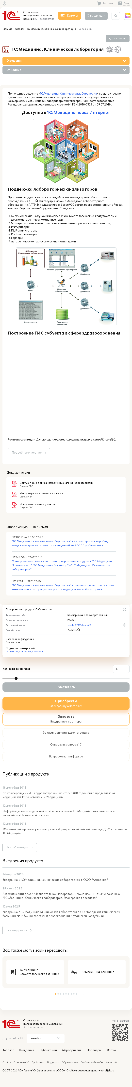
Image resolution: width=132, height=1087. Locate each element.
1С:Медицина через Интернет (78, 112)
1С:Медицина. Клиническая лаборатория (51, 29)
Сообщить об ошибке (92, 1062)
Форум (111, 1050)
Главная (7, 29)
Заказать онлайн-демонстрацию (66, 732)
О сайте (6, 1062)
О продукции (96, 15)
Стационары (25, 652)
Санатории (37, 652)
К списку (120, 38)
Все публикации (18, 847)
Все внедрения (17, 930)
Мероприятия (72, 1050)
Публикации (48, 1050)
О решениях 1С (21, 1062)
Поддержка (53, 1062)
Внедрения (26, 1050)
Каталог (19, 29)
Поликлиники (12, 652)
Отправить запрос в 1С (66, 744)
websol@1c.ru (106, 1070)
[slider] (16, 678)
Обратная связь (70, 1062)
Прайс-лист (38, 1062)
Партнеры (94, 1050)
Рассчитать (66, 687)
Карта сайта (112, 1062)
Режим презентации (21, 439)
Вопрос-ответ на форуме (66, 756)
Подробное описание (27, 452)
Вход (126, 3)
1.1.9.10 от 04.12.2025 (79, 625)
